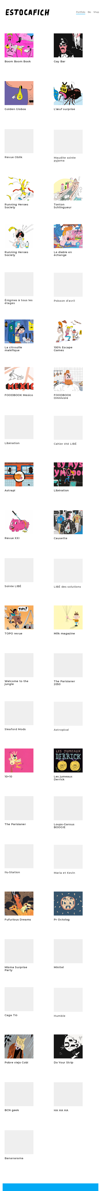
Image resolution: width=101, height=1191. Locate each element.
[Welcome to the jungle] (19, 667)
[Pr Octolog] (68, 905)
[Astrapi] (19, 475)
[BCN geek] (19, 1096)
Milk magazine (64, 634)
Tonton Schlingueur (63, 207)
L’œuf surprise (64, 109)
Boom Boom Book (18, 61)
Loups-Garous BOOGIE (64, 830)
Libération (61, 491)
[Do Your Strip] (68, 1048)
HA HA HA (61, 1114)
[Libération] (68, 476)
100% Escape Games (63, 350)
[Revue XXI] (19, 524)
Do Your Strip (63, 1063)
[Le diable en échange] (68, 240)
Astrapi (10, 491)
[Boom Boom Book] (19, 45)
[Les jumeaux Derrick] (68, 762)
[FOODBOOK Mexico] (19, 382)
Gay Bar (59, 61)
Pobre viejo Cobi (16, 1063)
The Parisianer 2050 (64, 687)
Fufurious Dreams (18, 920)
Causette (60, 542)
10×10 (8, 777)
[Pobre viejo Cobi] (19, 1047)
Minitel (59, 971)
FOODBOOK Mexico (19, 397)
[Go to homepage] (27, 12)
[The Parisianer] (19, 811)
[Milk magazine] (68, 619)
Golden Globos (15, 109)
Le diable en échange (63, 258)
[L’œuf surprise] (68, 93)
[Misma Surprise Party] (19, 954)
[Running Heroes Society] (19, 189)
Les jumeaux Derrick (63, 779)
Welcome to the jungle (16, 685)
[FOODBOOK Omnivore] (68, 383)
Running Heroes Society (16, 206)
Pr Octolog (62, 920)
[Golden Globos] (19, 93)
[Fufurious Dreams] (19, 904)
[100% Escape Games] (68, 333)
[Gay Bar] (68, 45)
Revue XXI (12, 540)
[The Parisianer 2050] (68, 669)
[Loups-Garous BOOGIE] (68, 812)
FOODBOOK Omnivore (62, 401)
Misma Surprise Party (16, 971)
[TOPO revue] (19, 618)
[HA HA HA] (68, 1098)
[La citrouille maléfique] (19, 332)
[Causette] (68, 526)
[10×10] (19, 761)
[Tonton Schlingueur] (68, 190)
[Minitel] (68, 955)
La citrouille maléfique (13, 349)
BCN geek (12, 1112)
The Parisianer (15, 826)
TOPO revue (13, 634)
